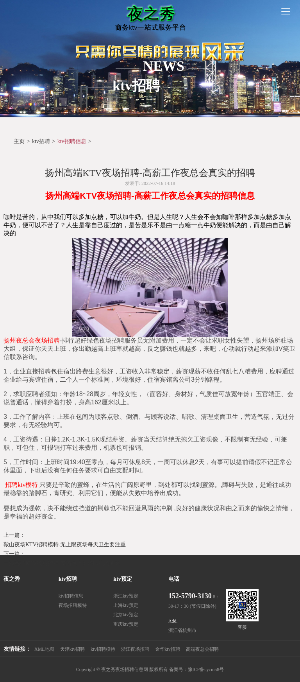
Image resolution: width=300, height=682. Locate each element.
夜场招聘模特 (73, 605)
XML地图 (44, 649)
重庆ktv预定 (125, 624)
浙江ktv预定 (125, 596)
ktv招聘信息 (71, 141)
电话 (173, 579)
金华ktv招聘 (167, 649)
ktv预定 (122, 579)
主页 (19, 141)
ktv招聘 (41, 141)
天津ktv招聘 (72, 649)
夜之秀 (12, 579)
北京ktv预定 (125, 614)
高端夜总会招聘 (202, 649)
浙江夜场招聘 (135, 649)
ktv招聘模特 (103, 649)
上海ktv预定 (125, 605)
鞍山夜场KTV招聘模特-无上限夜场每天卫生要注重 (65, 544)
